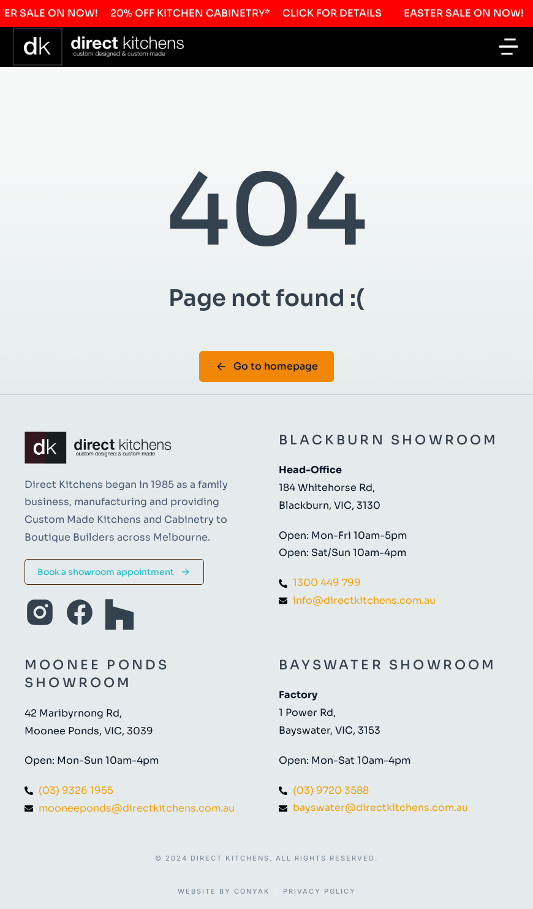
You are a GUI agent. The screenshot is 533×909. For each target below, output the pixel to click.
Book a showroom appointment (114, 571)
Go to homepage (266, 366)
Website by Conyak (224, 892)
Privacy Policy (319, 892)
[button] (508, 46)
